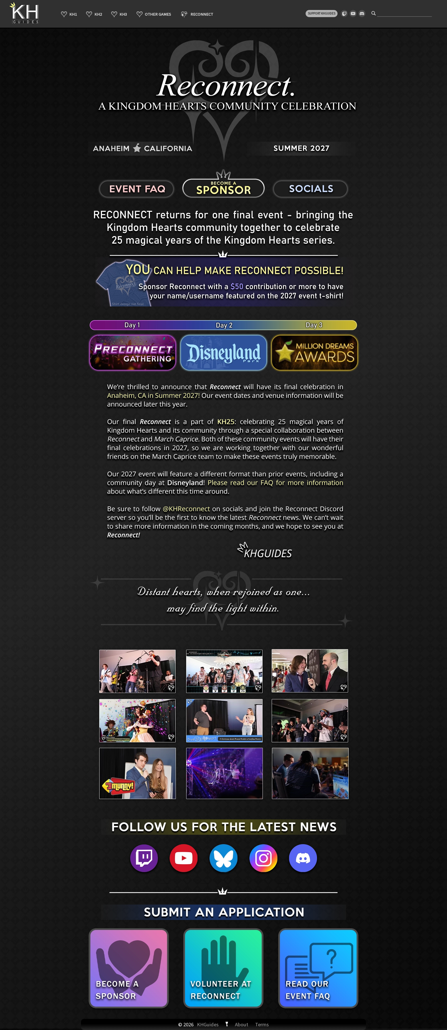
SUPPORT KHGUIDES (321, 13)
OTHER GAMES (154, 14)
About (241, 1024)
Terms (262, 1024)
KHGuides (208, 1024)
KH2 (94, 14)
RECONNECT (196, 14)
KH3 (119, 14)
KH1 (69, 14)
